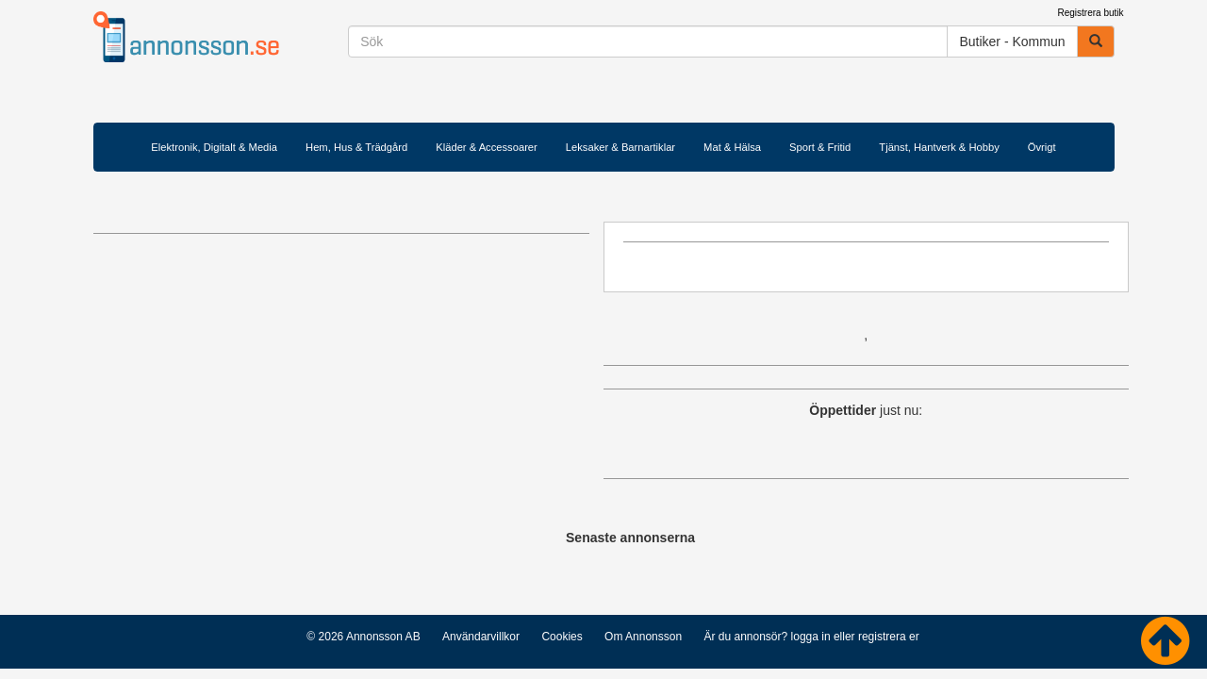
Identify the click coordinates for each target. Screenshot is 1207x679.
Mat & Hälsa (732, 147)
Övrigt (1042, 147)
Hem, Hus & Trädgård (356, 147)
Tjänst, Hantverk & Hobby (939, 147)
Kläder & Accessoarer (486, 147)
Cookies (561, 636)
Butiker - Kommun (1012, 41)
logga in (811, 636)
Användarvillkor (481, 636)
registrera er (888, 636)
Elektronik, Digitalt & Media (214, 147)
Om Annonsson (643, 636)
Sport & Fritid (820, 147)
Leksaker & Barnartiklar (620, 147)
